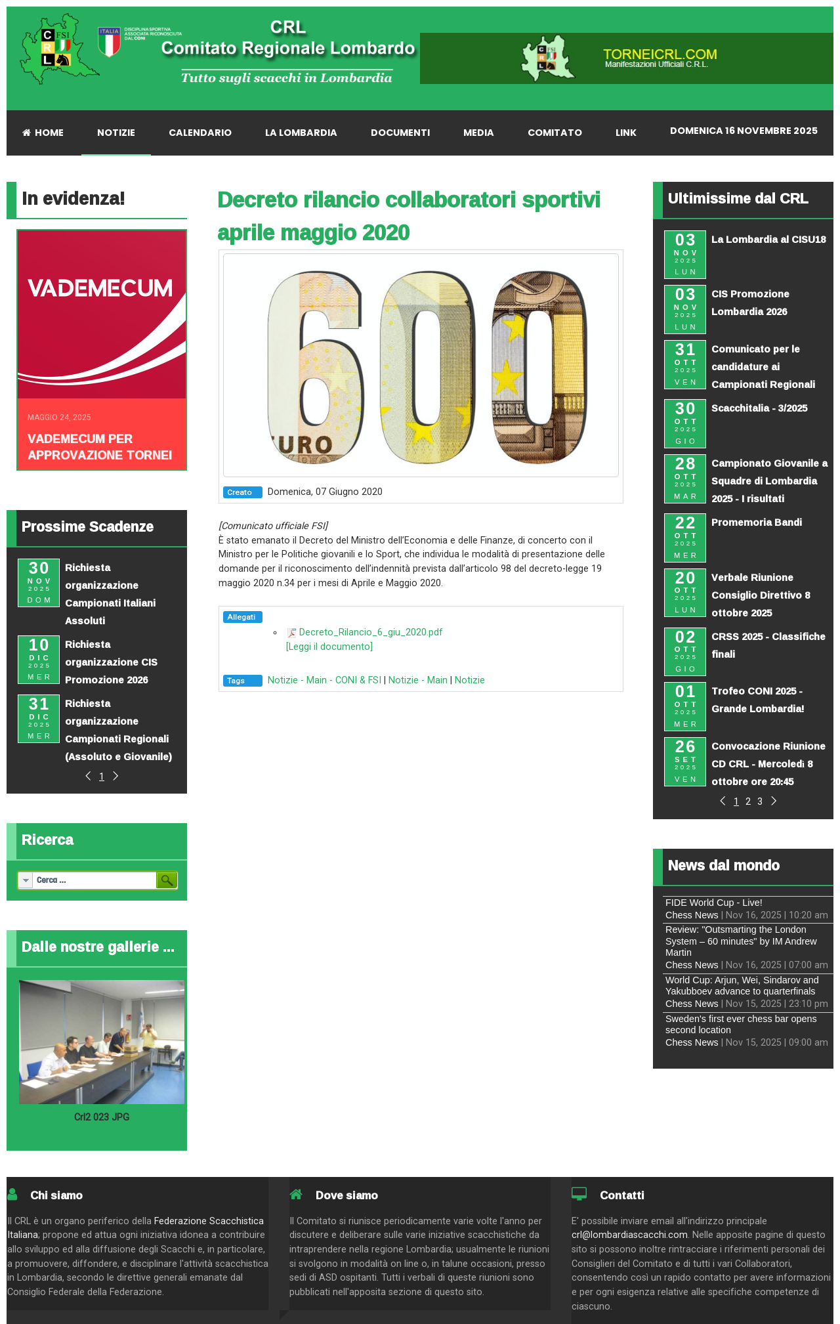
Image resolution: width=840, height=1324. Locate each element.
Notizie (470, 680)
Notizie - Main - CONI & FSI (324, 680)
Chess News (692, 915)
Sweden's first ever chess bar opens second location (741, 1024)
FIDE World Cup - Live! (714, 902)
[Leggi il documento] (329, 646)
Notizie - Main (418, 680)
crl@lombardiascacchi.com (630, 1235)
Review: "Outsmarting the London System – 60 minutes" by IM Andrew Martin (741, 941)
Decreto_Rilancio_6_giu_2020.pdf (371, 632)
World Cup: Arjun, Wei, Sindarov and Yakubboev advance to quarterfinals (742, 985)
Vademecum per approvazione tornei (100, 446)
